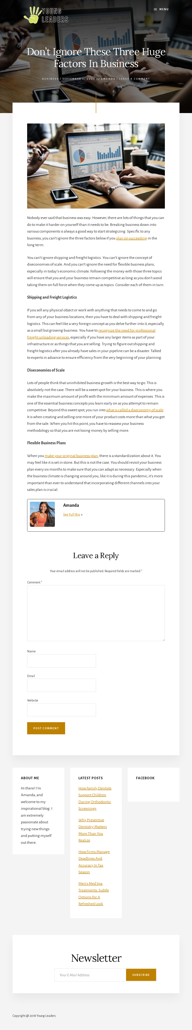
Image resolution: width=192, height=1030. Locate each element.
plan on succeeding (131, 238)
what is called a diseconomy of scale (134, 410)
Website (32, 700)
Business (50, 79)
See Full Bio (71, 515)
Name (31, 651)
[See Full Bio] (81, 515)
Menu (164, 9)
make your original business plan (71, 456)
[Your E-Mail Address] (105, 975)
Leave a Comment (134, 79)
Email (31, 676)
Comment (34, 582)
